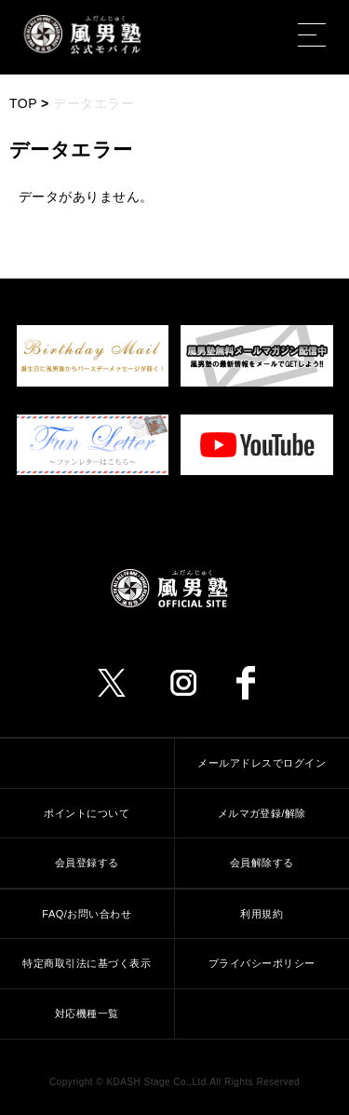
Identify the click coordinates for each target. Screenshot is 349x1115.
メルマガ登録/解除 (262, 813)
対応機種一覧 (87, 1013)
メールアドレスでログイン (261, 762)
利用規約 (261, 913)
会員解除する (262, 862)
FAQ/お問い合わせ (86, 913)
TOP (23, 103)
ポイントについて (86, 813)
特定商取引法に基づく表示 (86, 963)
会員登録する (87, 862)
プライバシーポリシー (261, 963)
